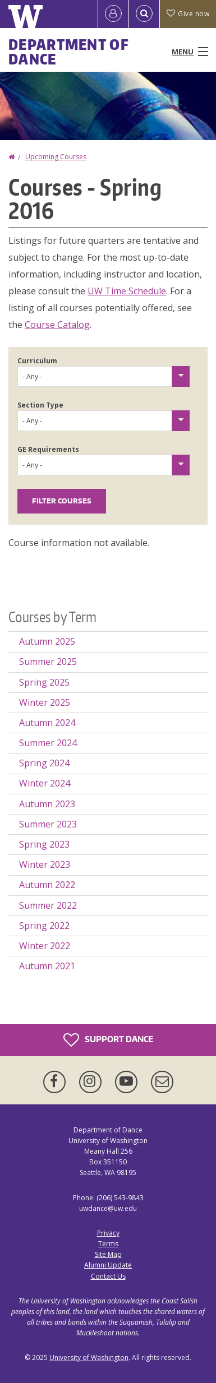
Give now (188, 13)
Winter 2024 (44, 783)
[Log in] (113, 14)
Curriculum (37, 361)
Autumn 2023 (47, 804)
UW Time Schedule (127, 291)
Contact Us (108, 1276)
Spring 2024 (44, 763)
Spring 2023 (44, 844)
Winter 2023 (44, 864)
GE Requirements (48, 449)
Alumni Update (108, 1265)
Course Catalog (57, 324)
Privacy (108, 1233)
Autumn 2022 (47, 884)
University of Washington (88, 1357)
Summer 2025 (48, 661)
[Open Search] (144, 14)
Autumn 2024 (47, 722)
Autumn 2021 (47, 966)
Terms (108, 1243)
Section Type (40, 405)
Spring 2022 (44, 925)
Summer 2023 (48, 824)
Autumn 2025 (47, 641)
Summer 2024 (48, 743)
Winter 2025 (44, 702)
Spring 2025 (44, 682)
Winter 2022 (44, 946)
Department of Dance (68, 51)
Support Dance (108, 1040)
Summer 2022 (48, 905)
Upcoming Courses (55, 156)
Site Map (108, 1254)
